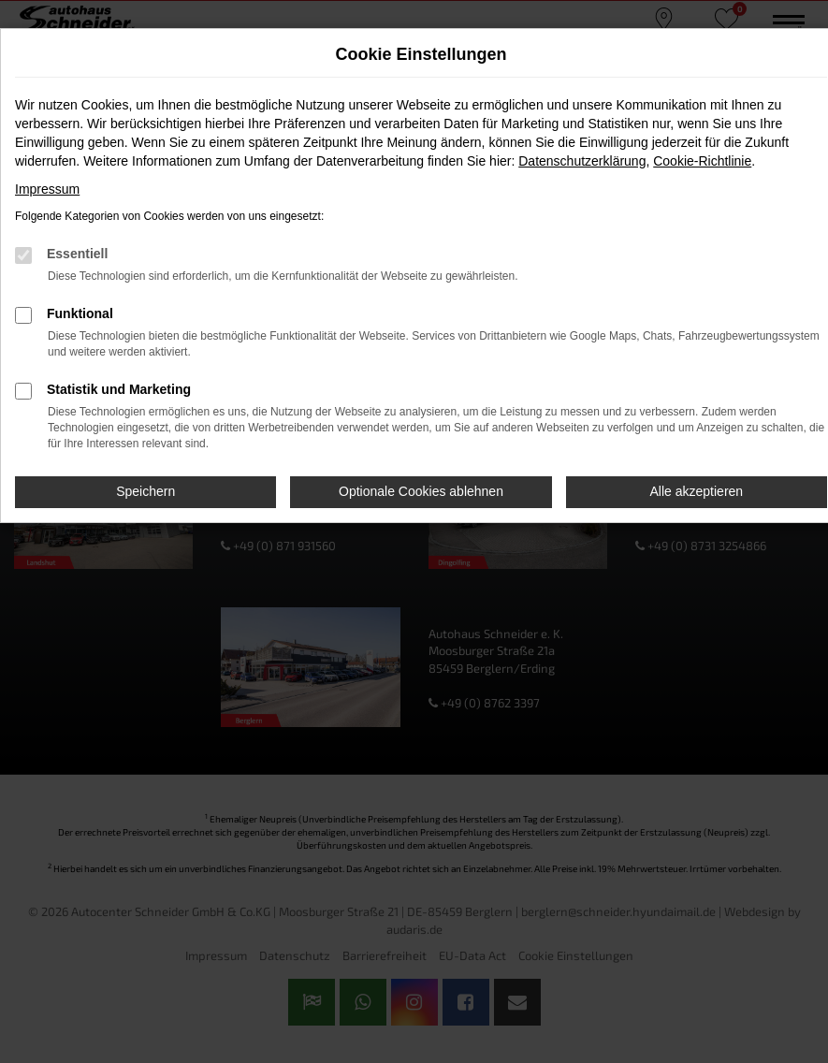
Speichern (145, 491)
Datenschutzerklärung (582, 160)
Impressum (47, 189)
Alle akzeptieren (697, 491)
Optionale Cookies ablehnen (421, 491)
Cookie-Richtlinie (702, 160)
